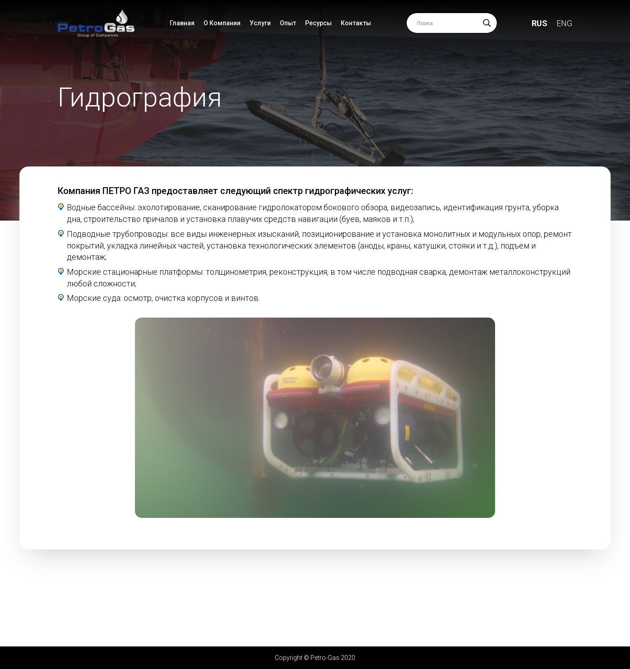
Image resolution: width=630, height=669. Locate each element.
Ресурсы (318, 23)
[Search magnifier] (487, 23)
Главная (182, 23)
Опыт (288, 23)
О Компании (222, 23)
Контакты (356, 23)
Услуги (260, 23)
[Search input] (447, 23)
